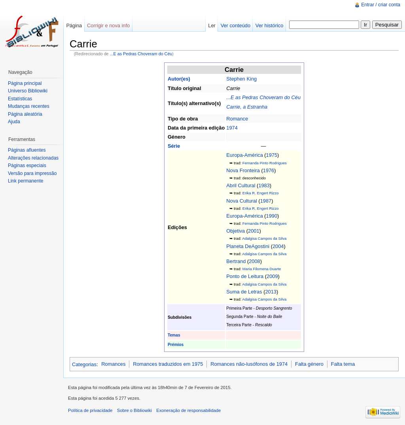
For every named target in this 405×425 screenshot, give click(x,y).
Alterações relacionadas (33, 158)
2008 (254, 261)
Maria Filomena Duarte (261, 269)
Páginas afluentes (26, 150)
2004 (278, 246)
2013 (270, 292)
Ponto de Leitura (244, 276)
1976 (268, 170)
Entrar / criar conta (380, 5)
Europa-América (244, 155)
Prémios (176, 344)
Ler (212, 25)
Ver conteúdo (235, 25)
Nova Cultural (241, 201)
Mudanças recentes (28, 106)
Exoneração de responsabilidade (188, 410)
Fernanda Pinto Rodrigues (264, 163)
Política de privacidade (90, 410)
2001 (253, 231)
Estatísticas (20, 99)
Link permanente (25, 181)
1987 (265, 201)
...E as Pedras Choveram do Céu (141, 53)
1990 (271, 216)
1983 (263, 185)
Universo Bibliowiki (27, 91)
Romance (237, 119)
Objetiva (235, 231)
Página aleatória (25, 114)
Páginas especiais (27, 165)
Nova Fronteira (243, 170)
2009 (272, 276)
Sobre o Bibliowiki (134, 410)
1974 (231, 128)
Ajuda (14, 121)
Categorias (84, 364)
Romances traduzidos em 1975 (168, 364)
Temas (174, 335)
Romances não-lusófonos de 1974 (249, 364)
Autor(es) (179, 79)
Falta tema (343, 364)
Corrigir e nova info (108, 25)
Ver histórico (269, 25)
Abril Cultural (240, 185)
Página (74, 25)
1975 (271, 155)
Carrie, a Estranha (246, 107)
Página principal (25, 83)
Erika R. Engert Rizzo (260, 193)
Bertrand (236, 261)
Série (174, 146)
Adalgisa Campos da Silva (264, 238)
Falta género (309, 364)
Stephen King (241, 79)
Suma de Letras (244, 292)
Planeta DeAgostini (247, 246)
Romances (113, 364)
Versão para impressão (32, 173)
